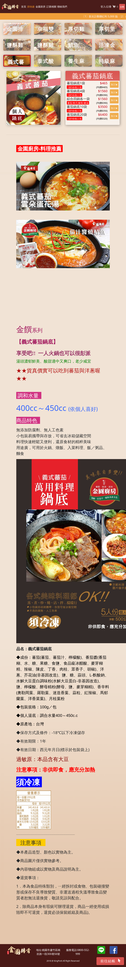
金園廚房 (40, 6)
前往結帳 (110, 960)
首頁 (23, 6)
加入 (114, 84)
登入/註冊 (103, 6)
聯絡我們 (62, 6)
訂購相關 (51, 6)
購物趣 (31, 6)
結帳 (120, 6)
